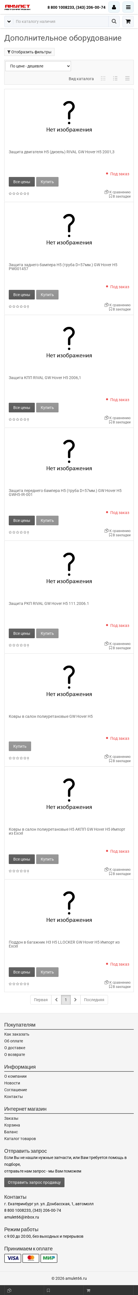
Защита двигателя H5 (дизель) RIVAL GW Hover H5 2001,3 (62, 152)
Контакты (13, 1096)
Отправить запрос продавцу (34, 1182)
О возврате (14, 1054)
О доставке (14, 1047)
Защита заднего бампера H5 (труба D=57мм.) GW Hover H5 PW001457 (63, 266)
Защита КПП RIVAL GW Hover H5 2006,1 (45, 377)
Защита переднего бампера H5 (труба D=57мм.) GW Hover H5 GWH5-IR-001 (65, 492)
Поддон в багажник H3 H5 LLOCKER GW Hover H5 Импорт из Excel (64, 944)
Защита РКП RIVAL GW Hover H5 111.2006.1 (49, 603)
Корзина (12, 1125)
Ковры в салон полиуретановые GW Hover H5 (51, 716)
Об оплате (13, 1041)
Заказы (11, 1118)
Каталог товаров (20, 1138)
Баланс (11, 1132)
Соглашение (15, 1090)
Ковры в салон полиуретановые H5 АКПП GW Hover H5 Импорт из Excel (67, 831)
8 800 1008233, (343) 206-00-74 (76, 7)
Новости (12, 1083)
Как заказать (16, 1034)
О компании (15, 1076)
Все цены (21, 182)
